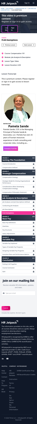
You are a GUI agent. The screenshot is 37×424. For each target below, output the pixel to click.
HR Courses (9, 8)
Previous (9, 45)
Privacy (11, 392)
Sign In (27, 3)
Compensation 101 (20, 8)
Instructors (13, 379)
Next (29, 45)
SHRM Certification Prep (25, 371)
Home (2, 8)
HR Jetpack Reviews (12, 373)
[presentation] (16, 301)
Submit (6, 308)
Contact (4, 377)
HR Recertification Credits (26, 375)
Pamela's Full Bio (10, 149)
